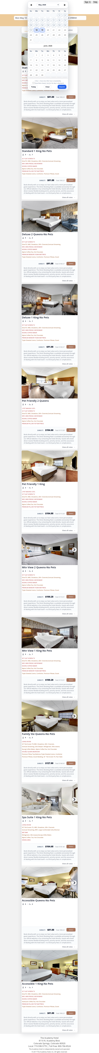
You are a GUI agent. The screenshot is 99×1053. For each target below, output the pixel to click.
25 (37, 35)
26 (42, 35)
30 (65, 35)
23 (65, 30)
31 (31, 40)
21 (54, 30)
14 (31, 65)
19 (42, 30)
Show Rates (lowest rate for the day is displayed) (49, 83)
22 (59, 30)
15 (37, 65)
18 (37, 30)
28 (54, 35)
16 (42, 65)
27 (48, 35)
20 (48, 30)
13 (65, 60)
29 (59, 35)
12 (59, 60)
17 (48, 65)
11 (53, 60)
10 (48, 60)
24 (31, 35)
